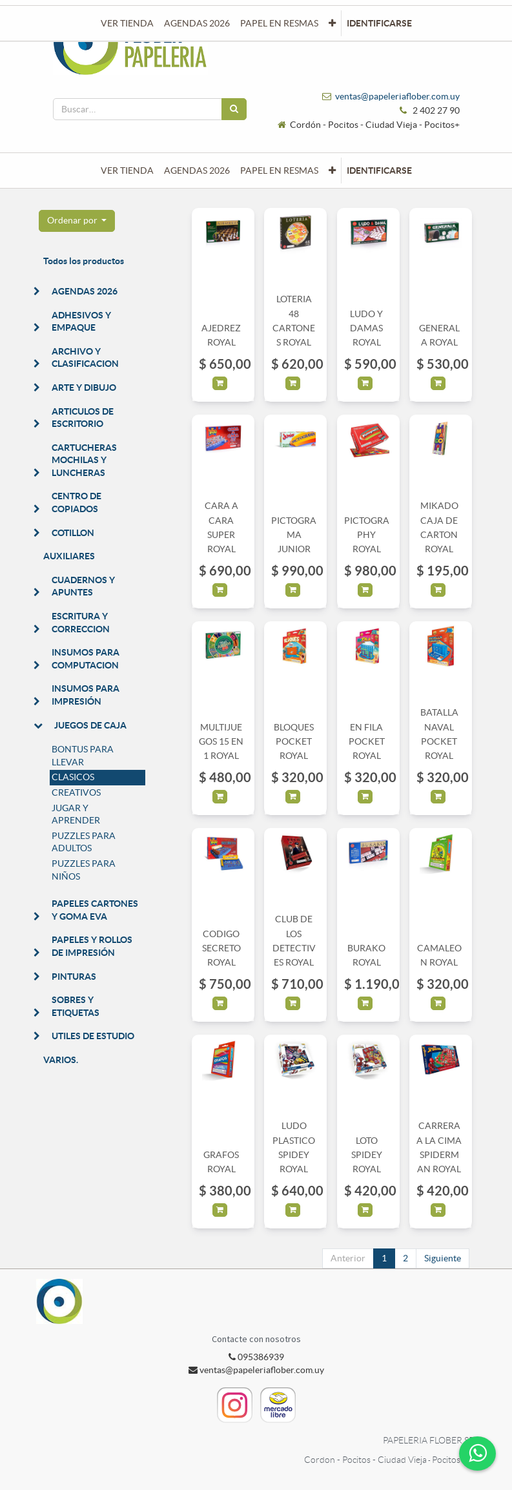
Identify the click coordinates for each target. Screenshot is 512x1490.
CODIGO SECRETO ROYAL (221, 948)
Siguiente (442, 1258)
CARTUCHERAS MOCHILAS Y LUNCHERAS (84, 460)
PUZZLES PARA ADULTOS (84, 842)
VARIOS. (60, 1060)
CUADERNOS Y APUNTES (83, 586)
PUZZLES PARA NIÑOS (84, 870)
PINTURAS (74, 976)
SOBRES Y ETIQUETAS (75, 1006)
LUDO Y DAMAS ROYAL (366, 328)
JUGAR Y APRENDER (76, 814)
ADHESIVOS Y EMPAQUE (81, 321)
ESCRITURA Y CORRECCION (81, 622)
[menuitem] (127, 170)
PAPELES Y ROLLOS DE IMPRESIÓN (92, 946)
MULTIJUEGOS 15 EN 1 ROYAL (221, 741)
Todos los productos (83, 261)
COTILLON (73, 533)
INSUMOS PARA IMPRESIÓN (85, 695)
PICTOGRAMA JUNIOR (293, 535)
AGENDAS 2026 (85, 291)
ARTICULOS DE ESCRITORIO (83, 417)
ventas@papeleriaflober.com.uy (397, 96)
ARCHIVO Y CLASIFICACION (85, 357)
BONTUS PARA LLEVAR (83, 755)
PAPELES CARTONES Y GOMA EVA (95, 910)
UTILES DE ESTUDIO (93, 1036)
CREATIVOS (76, 792)
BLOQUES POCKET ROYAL (294, 741)
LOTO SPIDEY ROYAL (366, 1155)
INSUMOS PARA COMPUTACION (85, 658)
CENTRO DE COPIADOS (76, 502)
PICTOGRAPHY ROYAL (366, 535)
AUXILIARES (69, 556)
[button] (332, 170)
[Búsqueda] (234, 109)
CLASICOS (73, 777)
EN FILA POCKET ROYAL (367, 741)
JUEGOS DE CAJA (90, 725)
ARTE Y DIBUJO (84, 387)
